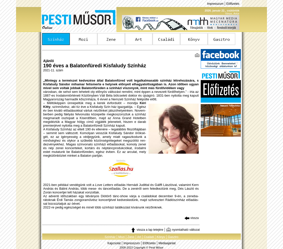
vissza (191, 218)
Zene (130, 237)
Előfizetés (232, 4)
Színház (110, 237)
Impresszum (215, 4)
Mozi (121, 237)
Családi (149, 237)
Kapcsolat (114, 243)
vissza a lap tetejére (147, 229)
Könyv (161, 237)
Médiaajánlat (167, 243)
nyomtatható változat (183, 229)
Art (139, 237)
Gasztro (173, 237)
